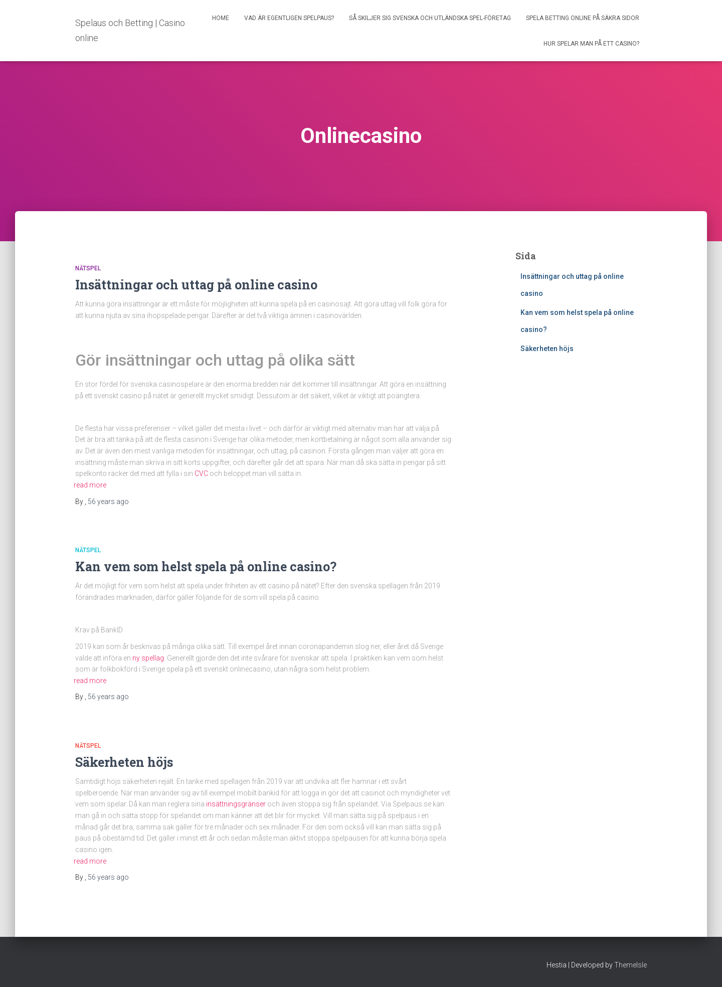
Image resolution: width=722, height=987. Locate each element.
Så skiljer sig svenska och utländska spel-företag (430, 18)
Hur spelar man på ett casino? (591, 43)
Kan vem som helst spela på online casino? (207, 566)
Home (220, 18)
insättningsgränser (236, 804)
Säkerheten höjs (124, 762)
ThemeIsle (630, 965)
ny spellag (148, 658)
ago (108, 502)
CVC (201, 473)
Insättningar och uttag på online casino (197, 284)
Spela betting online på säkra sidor (582, 18)
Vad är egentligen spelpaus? (289, 18)
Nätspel (88, 268)
